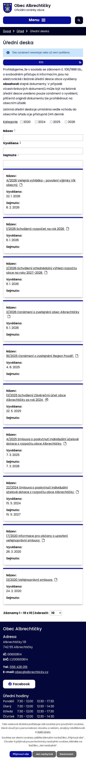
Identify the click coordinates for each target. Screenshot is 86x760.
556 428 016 (18, 667)
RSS (60, 62)
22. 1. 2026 (13, 196)
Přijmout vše (21, 754)
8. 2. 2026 (12, 207)
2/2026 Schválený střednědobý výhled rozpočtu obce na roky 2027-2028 (41, 270)
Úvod (7, 31)
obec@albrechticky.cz (31, 672)
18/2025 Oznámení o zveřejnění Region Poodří (42, 356)
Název (8, 131)
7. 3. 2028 (12, 466)
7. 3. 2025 (12, 455)
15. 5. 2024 (13, 503)
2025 (56, 122)
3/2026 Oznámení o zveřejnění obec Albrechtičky (42, 314)
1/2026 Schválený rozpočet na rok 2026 (37, 229)
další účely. (44, 732)
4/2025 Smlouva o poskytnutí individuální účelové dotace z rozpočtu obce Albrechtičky (42, 441)
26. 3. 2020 (13, 551)
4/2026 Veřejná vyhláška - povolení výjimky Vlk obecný (41, 182)
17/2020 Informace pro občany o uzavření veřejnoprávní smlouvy (37, 538)
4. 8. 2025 (13, 367)
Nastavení (66, 754)
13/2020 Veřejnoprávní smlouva (31, 580)
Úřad (20, 31)
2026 (71, 122)
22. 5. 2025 (13, 411)
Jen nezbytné (44, 754)
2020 (27, 122)
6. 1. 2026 (12, 240)
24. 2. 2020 (13, 591)
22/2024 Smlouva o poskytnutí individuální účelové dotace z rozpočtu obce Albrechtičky (42, 489)
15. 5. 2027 (13, 514)
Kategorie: (10, 122)
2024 (42, 122)
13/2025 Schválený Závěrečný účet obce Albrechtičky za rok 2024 (36, 397)
